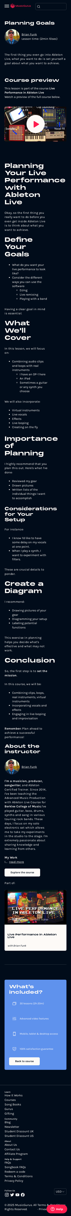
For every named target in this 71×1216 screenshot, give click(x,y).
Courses (10, 1099)
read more (16, 862)
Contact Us (12, 1149)
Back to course (24, 1061)
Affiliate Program (16, 1153)
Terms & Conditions (19, 1176)
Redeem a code (15, 1171)
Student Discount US (19, 1135)
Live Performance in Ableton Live (32, 936)
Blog (8, 1122)
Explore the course (22, 872)
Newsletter (12, 1126)
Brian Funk (29, 34)
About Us (11, 1144)
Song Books (13, 1104)
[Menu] (8, 6)
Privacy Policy (14, 1180)
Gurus (9, 1109)
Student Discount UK (19, 1131)
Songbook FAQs (15, 1167)
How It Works (14, 1095)
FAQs (8, 1162)
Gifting (9, 1113)
